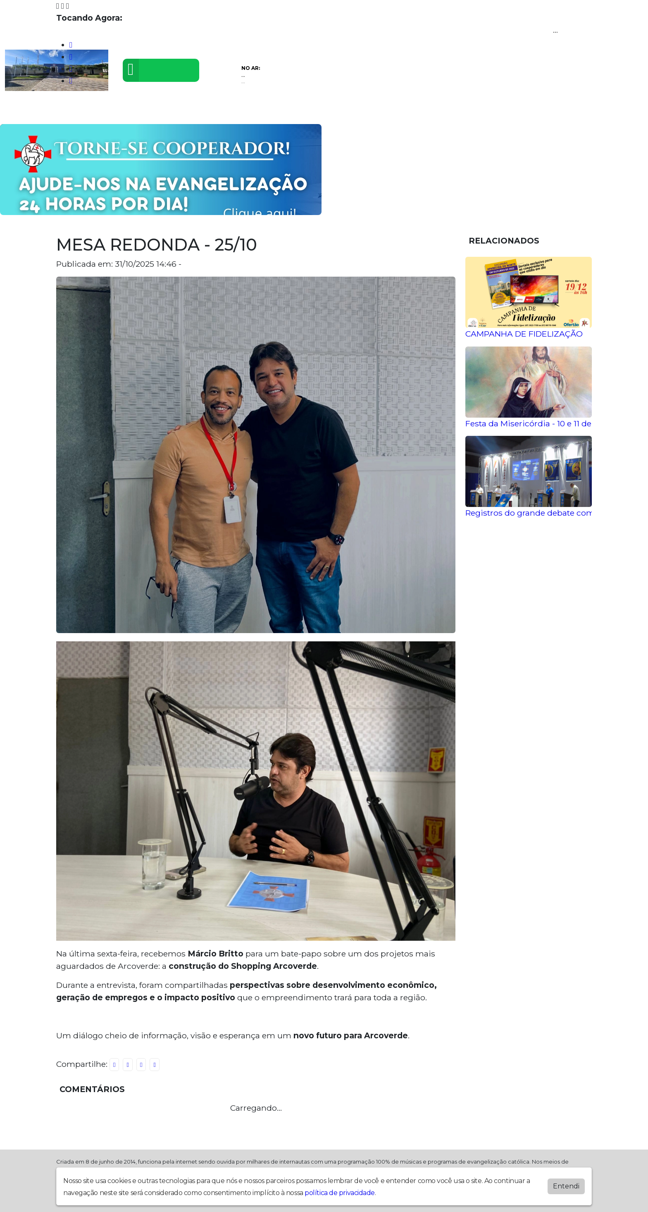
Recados (355, 111)
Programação (74, 111)
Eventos (169, 111)
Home (23, 111)
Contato (309, 111)
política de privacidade (340, 1193)
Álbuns (267, 111)
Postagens (219, 111)
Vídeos (127, 111)
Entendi (566, 1186)
